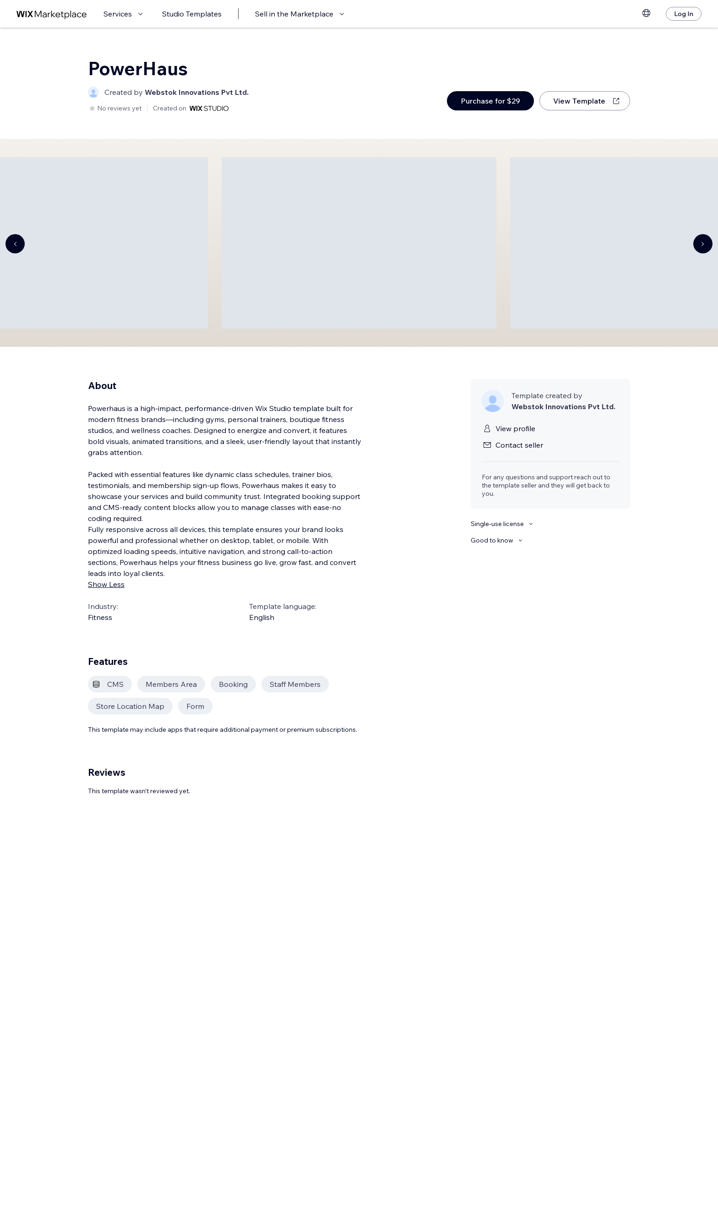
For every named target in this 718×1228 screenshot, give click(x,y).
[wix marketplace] (51, 14)
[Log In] (684, 14)
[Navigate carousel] (15, 243)
